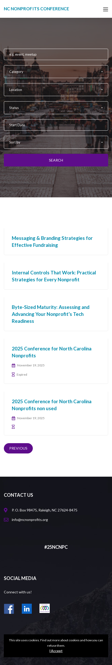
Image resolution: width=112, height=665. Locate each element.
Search (56, 160)
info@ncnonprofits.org (30, 519)
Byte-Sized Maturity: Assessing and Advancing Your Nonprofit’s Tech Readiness (50, 314)
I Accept (56, 651)
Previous (18, 448)
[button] (56, 71)
